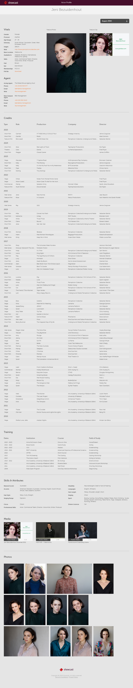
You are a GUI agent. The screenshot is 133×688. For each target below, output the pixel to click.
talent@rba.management (23, 88)
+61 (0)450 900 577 (21, 86)
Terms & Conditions (61, 677)
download (18, 71)
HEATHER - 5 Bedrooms (43, 542)
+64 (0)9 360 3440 (21, 100)
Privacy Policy (73, 677)
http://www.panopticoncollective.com (27, 49)
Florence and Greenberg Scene (78, 542)
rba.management (20, 91)
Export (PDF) (107, 21)
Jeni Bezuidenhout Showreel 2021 (15, 542)
